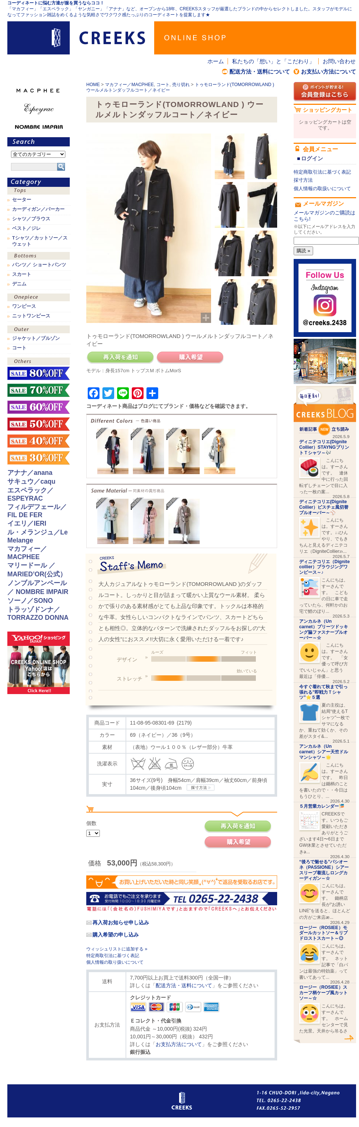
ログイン (312, 158)
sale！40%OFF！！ (38, 441)
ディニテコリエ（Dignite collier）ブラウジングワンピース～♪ (324, 567)
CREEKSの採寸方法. (200, 787)
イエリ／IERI (26, 523)
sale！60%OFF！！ (38, 407)
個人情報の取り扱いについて (115, 962)
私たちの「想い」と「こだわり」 (273, 61)
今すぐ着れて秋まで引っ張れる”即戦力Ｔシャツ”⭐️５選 (323, 692)
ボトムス (38, 256)
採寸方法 (303, 180)
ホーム (215, 61)
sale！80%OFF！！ (38, 373)
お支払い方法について (328, 71)
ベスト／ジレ (26, 228)
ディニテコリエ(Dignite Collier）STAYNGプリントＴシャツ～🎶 (324, 447)
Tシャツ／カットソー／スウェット (40, 240)
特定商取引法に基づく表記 (112, 955)
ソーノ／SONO (30, 600)
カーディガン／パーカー (38, 209)
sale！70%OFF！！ (38, 390)
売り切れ (181, 84)
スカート (21, 274)
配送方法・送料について (259, 71)
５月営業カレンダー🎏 (321, 806)
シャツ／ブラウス (31, 218)
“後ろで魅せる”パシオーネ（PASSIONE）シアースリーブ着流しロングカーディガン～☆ (324, 870)
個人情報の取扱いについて (322, 188)
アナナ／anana (29, 472)
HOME (93, 84)
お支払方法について (179, 1044)
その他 (38, 362)
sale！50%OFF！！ (38, 424)
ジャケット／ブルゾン (36, 338)
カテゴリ (38, 182)
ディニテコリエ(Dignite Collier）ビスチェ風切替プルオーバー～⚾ (323, 507)
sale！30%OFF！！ (38, 458)
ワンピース (38, 298)
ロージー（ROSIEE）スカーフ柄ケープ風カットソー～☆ (323, 993)
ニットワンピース (31, 316)
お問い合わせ (339, 61)
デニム (19, 284)
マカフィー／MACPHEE (129, 84)
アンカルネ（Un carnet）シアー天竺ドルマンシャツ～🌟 (323, 752)
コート (163, 84)
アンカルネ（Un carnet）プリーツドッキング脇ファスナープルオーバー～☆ (323, 629)
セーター (21, 199)
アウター (38, 330)
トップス (38, 191)
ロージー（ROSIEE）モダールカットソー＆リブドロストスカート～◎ (323, 933)
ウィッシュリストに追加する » (116, 949)
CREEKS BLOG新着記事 (325, 410)
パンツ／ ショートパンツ (39, 264)
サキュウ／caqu (31, 481)
